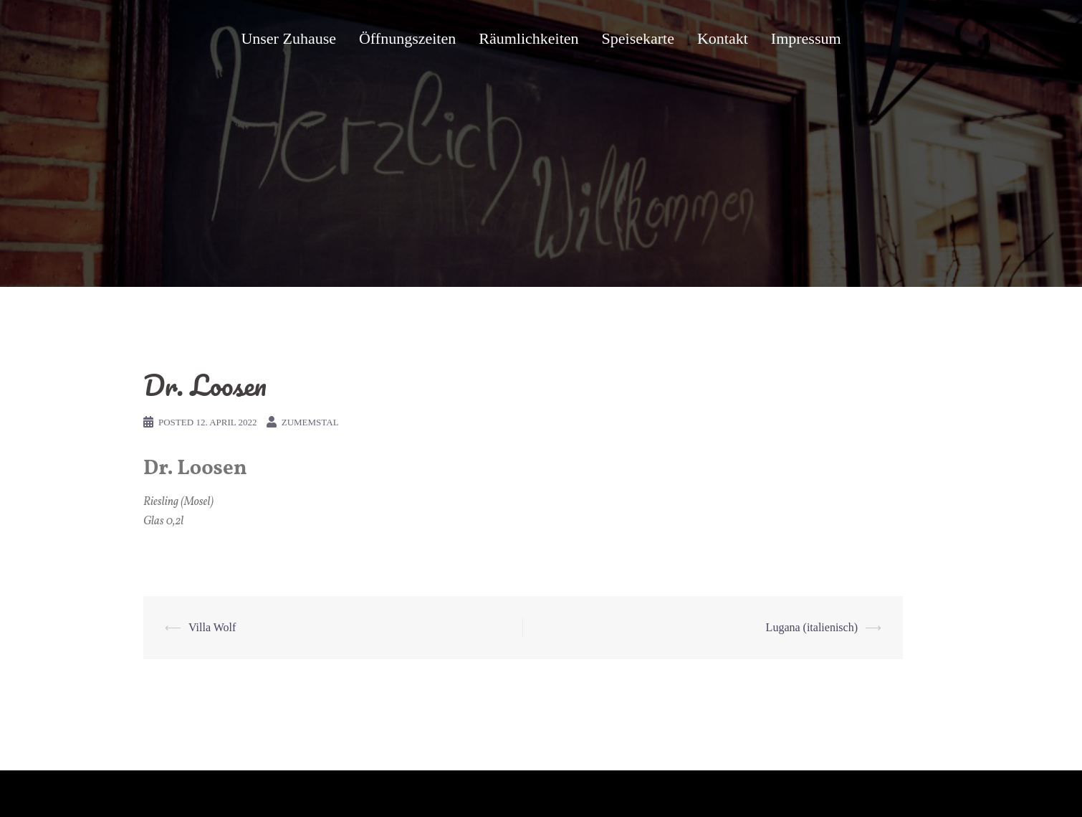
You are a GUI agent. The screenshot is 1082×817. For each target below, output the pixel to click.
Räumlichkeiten (528, 38)
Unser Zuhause (288, 38)
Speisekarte (638, 38)
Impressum (806, 38)
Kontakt (722, 38)
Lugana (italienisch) (812, 627)
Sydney (340, 794)
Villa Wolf (212, 627)
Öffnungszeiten (407, 38)
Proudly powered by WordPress (205, 794)
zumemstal (310, 422)
